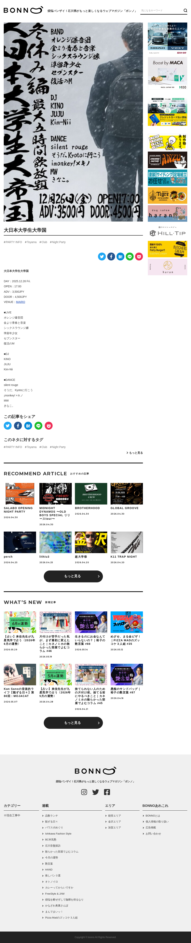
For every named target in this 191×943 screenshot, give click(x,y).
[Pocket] (139, 256)
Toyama (31, 242)
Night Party (59, 242)
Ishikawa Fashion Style (58, 833)
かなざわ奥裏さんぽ (56, 905)
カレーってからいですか (59, 887)
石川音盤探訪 (53, 845)
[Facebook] (111, 256)
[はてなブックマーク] (120, 256)
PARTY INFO (14, 242)
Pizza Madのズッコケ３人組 (61, 917)
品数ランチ (51, 815)
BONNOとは (153, 815)
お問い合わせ (153, 833)
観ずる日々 (51, 821)
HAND (48, 869)
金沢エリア (114, 821)
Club (44, 242)
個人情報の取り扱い (157, 821)
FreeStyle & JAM (54, 893)
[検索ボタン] (185, 10)
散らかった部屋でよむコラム (61, 851)
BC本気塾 (50, 839)
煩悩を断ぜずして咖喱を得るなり (64, 899)
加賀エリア (114, 827)
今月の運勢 (51, 857)
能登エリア (114, 815)
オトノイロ (51, 881)
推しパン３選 (53, 875)
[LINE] (130, 256)
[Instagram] (84, 792)
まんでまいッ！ (54, 911)
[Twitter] (102, 256)
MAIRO (20, 302)
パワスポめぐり (54, 827)
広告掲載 (151, 827)
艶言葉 (49, 863)
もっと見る (136, 452)
